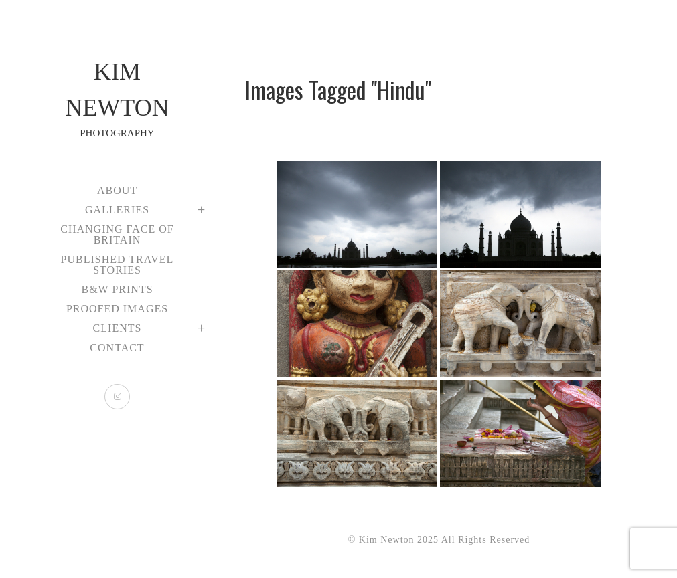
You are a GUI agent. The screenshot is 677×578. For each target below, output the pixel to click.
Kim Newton (117, 99)
